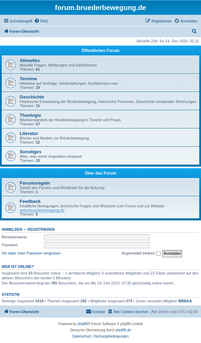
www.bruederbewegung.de (42, 210)
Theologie (30, 115)
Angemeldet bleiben (140, 253)
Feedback (30, 201)
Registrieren (41, 229)
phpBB (83, 324)
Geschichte (32, 97)
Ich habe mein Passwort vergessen (31, 253)
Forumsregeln (35, 183)
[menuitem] (41, 21)
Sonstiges (30, 151)
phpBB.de (123, 330)
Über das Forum (100, 173)
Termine (28, 78)
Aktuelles (30, 60)
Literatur (29, 133)
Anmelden (12, 229)
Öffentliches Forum (100, 50)
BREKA (185, 301)
